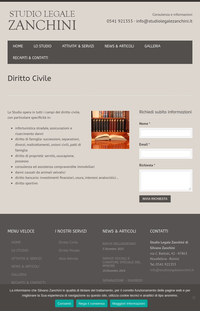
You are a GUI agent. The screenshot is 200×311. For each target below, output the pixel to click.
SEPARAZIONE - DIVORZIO (123, 280)
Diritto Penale (69, 250)
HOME (18, 46)
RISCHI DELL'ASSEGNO (119, 244)
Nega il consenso (92, 303)
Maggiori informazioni (129, 303)
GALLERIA (153, 46)
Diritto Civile (68, 242)
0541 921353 (120, 21)
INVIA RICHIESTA (155, 199)
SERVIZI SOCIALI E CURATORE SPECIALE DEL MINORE (122, 262)
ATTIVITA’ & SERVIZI (78, 46)
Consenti (64, 303)
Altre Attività (68, 258)
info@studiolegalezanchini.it (164, 21)
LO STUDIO (42, 46)
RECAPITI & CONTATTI (30, 58)
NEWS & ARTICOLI (119, 46)
